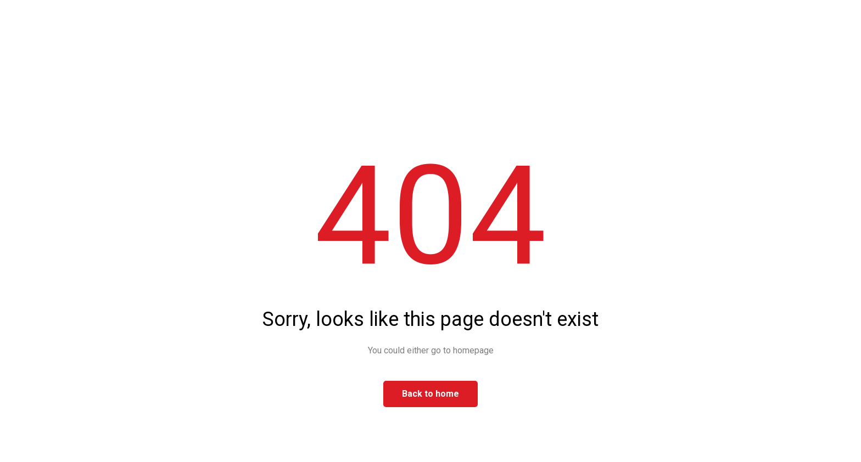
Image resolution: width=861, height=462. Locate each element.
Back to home (430, 393)
